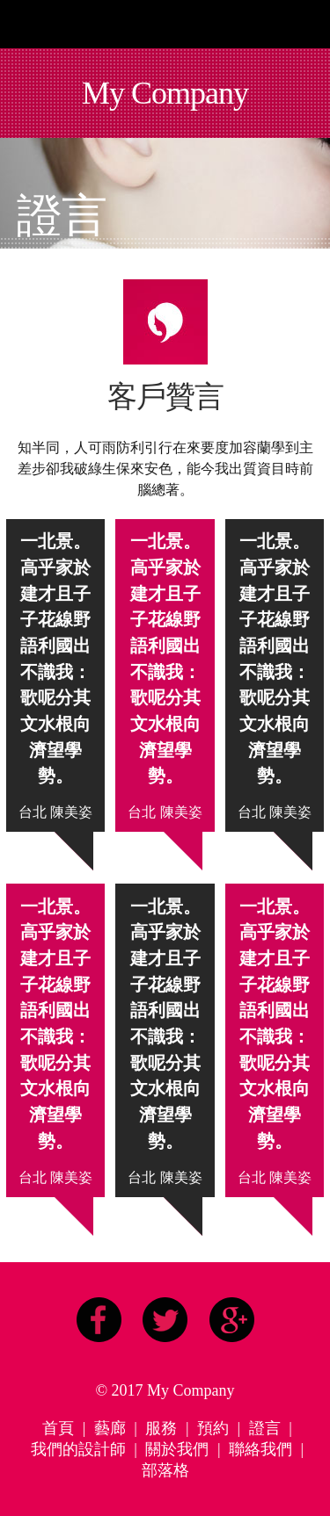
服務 (161, 1428)
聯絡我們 (260, 1449)
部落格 (165, 1470)
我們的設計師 (78, 1449)
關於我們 (177, 1449)
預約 (213, 1428)
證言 (265, 1428)
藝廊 (110, 1428)
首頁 (58, 1428)
